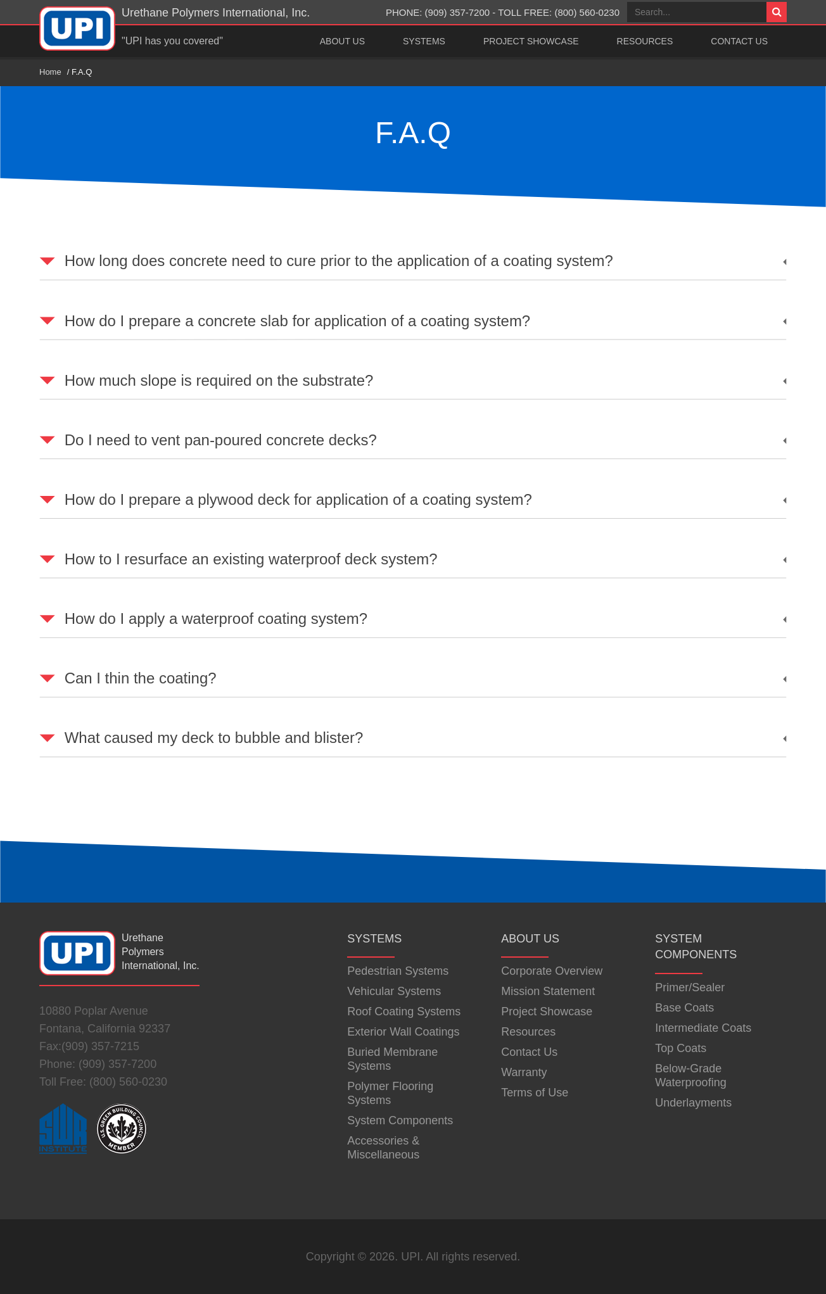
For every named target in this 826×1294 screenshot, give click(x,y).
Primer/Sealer (690, 987)
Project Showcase (531, 41)
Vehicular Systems (394, 991)
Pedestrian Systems (397, 971)
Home (50, 72)
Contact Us (739, 41)
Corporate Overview (551, 971)
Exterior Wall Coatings (403, 1031)
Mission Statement (548, 991)
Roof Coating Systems (404, 1011)
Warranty (524, 1072)
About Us (342, 41)
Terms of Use (534, 1092)
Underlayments (693, 1102)
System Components (400, 1120)
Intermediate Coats (703, 1028)
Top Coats (680, 1048)
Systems (424, 41)
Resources (645, 41)
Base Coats (684, 1007)
